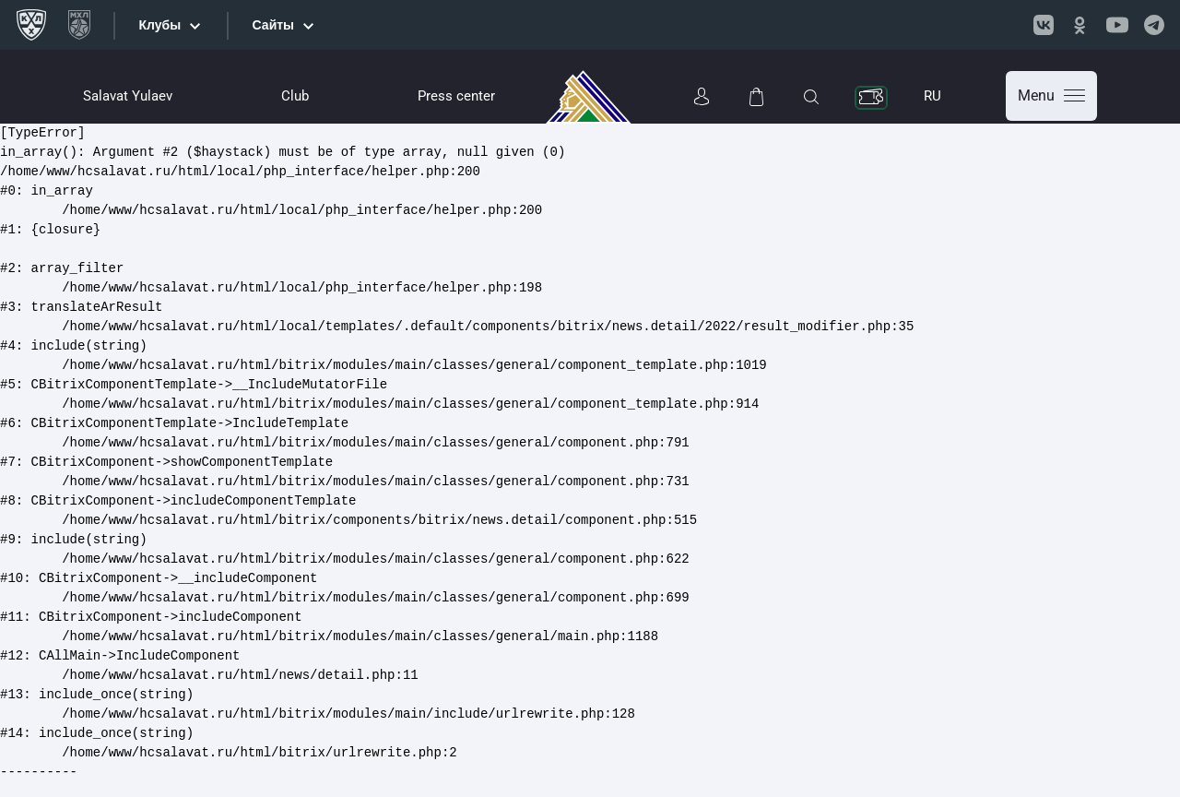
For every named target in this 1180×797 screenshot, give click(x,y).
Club (295, 96)
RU (932, 96)
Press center (456, 96)
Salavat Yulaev (127, 96)
